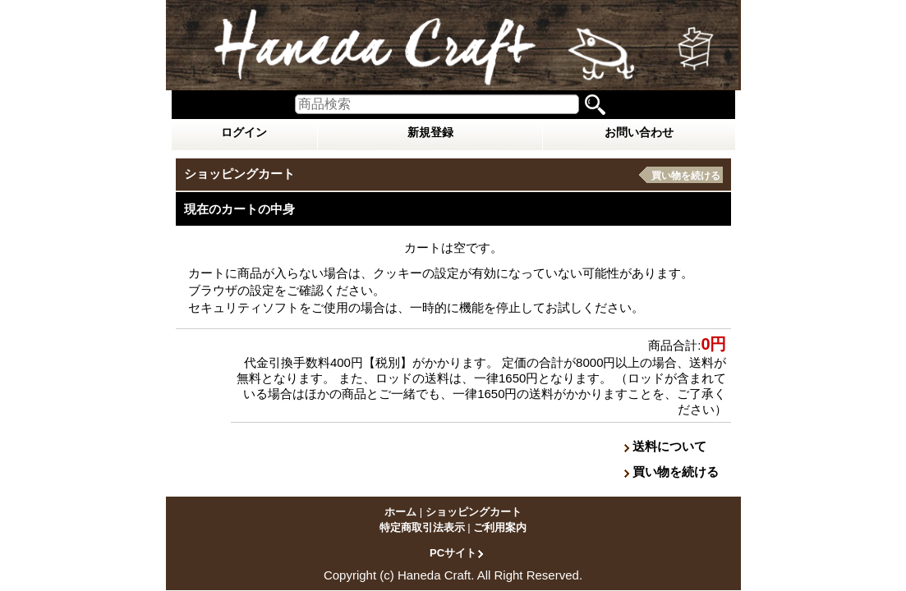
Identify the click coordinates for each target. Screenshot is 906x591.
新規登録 (430, 132)
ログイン (244, 132)
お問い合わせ (639, 132)
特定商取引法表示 (422, 527)
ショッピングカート (473, 512)
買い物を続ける (685, 175)
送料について (669, 446)
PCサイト (453, 552)
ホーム (400, 512)
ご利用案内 (500, 527)
